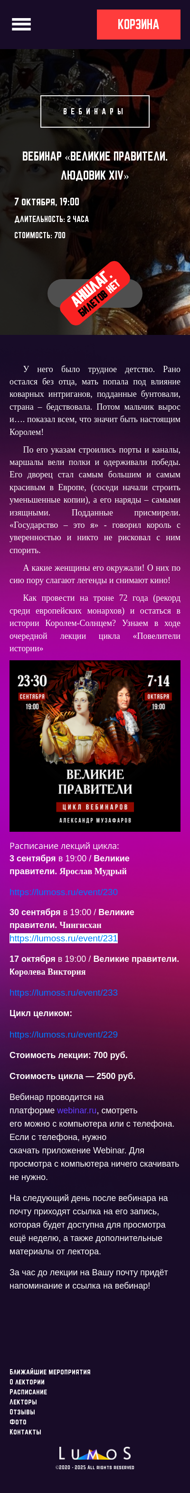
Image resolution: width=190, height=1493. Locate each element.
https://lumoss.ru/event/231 (64, 938)
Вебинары (95, 111)
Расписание (28, 1392)
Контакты (25, 1432)
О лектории (27, 1382)
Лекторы (23, 1402)
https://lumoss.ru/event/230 (64, 892)
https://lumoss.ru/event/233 (64, 993)
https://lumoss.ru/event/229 (64, 1034)
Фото (18, 1422)
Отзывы (22, 1412)
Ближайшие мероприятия (50, 1372)
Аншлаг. (94, 293)
